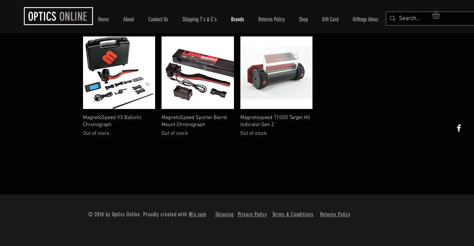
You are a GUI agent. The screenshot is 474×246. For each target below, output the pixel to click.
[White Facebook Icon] (459, 128)
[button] (440, 15)
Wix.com (197, 214)
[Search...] (431, 18)
